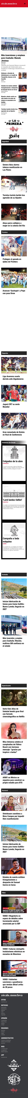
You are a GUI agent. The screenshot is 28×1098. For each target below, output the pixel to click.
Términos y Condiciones (6, 1040)
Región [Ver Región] (2, 1033)
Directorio (3, 1043)
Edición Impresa (4, 1051)
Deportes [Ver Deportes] (3, 1010)
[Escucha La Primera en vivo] (14, 1065)
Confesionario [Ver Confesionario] (4, 1020)
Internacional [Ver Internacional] (3, 1007)
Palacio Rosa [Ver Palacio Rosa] (3, 1021)
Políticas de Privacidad (5, 1041)
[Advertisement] (14, 22)
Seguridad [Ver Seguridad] (3, 1014)
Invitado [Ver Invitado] (2, 1024)
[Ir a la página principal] (9, 3)
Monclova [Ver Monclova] (3, 1030)
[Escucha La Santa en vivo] (14, 1079)
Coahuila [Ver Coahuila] (3, 1034)
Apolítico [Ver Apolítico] (3, 1023)
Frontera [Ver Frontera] (3, 1031)
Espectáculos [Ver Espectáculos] (3, 1008)
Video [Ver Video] (2, 1011)
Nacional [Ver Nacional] (3, 1013)
